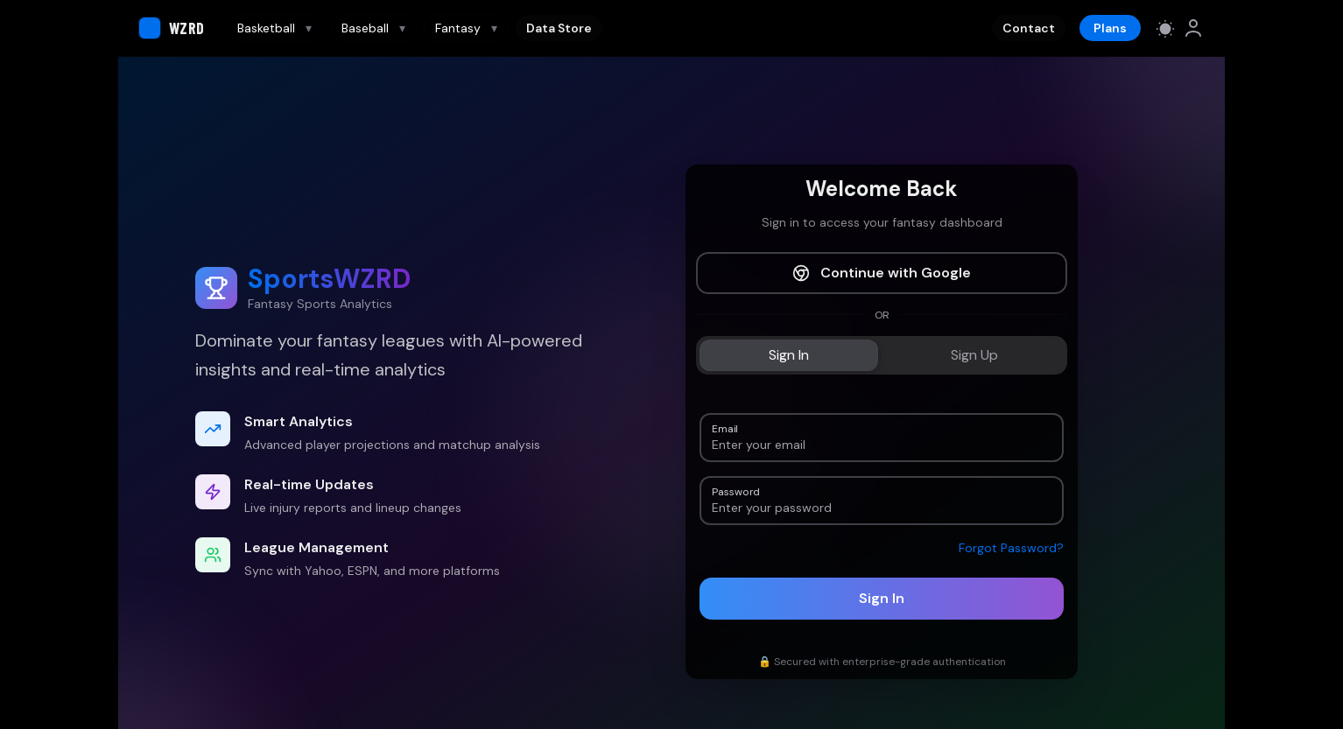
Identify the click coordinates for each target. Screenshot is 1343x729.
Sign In (881, 598)
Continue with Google (881, 272)
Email (725, 427)
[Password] (881, 507)
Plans (1110, 28)
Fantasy (466, 28)
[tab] (789, 355)
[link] (1193, 28)
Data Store (559, 28)
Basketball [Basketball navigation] (274, 28)
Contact (1028, 28)
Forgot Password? (1011, 548)
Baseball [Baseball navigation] (373, 28)
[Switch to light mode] (1165, 28)
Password (735, 490)
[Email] (881, 444)
